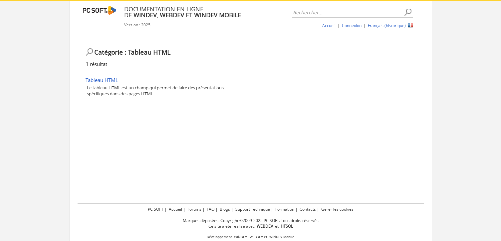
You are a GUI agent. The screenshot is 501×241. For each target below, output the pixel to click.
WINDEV (240, 237)
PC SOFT (155, 209)
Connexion (352, 25)
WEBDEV (256, 237)
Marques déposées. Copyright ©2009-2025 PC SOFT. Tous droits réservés (251, 220)
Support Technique (252, 209)
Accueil (329, 25)
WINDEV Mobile (281, 237)
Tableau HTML (102, 80)
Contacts (308, 209)
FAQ (210, 209)
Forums (194, 209)
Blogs (225, 209)
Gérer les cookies (337, 209)
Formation (284, 209)
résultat (96, 64)
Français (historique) (387, 25)
